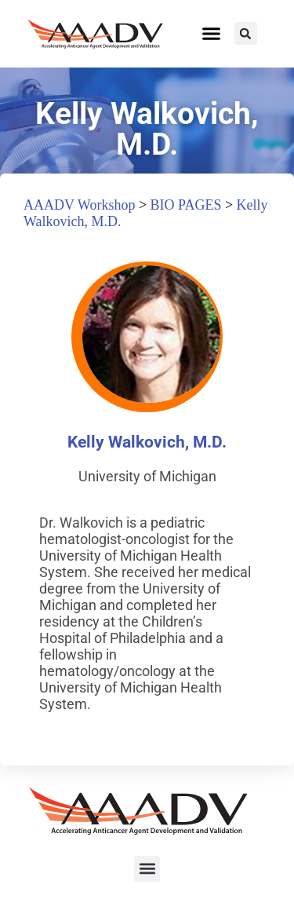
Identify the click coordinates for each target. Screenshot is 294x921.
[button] (212, 34)
